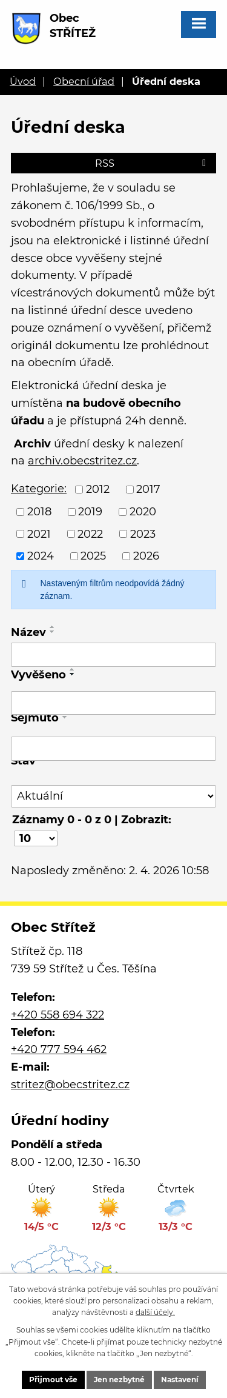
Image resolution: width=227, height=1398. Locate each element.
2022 (90, 533)
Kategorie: (39, 488)
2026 (146, 556)
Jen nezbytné (119, 1379)
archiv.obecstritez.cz (82, 460)
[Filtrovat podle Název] (113, 655)
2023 (143, 533)
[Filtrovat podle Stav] (113, 796)
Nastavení (180, 1379)
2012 (98, 489)
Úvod (23, 81)
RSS (152, 163)
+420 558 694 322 (57, 1015)
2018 (39, 511)
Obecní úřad (83, 81)
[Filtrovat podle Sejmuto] (113, 749)
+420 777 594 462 (59, 1049)
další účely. (155, 1312)
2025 (93, 556)
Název (28, 632)
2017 (148, 489)
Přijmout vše (53, 1379)
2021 (39, 533)
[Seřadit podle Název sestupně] (52, 631)
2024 (40, 556)
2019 (90, 511)
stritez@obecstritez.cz (70, 1084)
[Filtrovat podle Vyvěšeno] (113, 703)
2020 (143, 511)
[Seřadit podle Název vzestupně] (52, 626)
